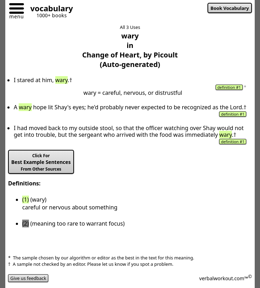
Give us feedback (28, 278)
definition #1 (229, 87)
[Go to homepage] (49, 9)
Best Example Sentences (41, 162)
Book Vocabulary (230, 8)
